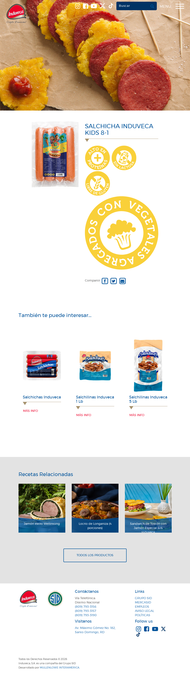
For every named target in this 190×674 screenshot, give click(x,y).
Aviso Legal (144, 611)
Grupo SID (143, 598)
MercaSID (143, 602)
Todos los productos (95, 555)
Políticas (142, 615)
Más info (30, 411)
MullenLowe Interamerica (59, 667)
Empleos (142, 606)
